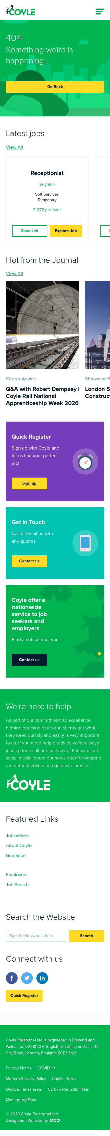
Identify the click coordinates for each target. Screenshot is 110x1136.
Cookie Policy (64, 1078)
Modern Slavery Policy (26, 1078)
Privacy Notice (19, 1068)
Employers (16, 875)
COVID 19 (46, 1068)
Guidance (16, 855)
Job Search (17, 885)
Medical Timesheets (24, 1089)
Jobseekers (17, 835)
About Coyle (19, 845)
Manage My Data (21, 1099)
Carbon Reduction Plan (68, 1089)
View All (14, 147)
